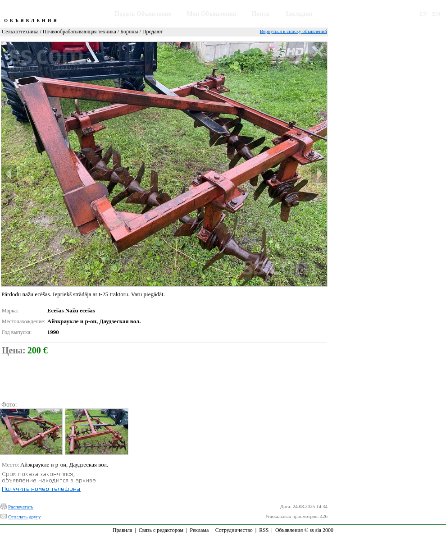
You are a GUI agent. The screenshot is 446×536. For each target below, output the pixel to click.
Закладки (299, 13)
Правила (122, 530)
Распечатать (20, 506)
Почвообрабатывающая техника (79, 31)
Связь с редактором (161, 530)
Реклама (199, 530)
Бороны (129, 31)
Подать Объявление (142, 13)
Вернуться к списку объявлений (293, 31)
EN (436, 13)
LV (424, 13)
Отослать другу (24, 516)
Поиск (261, 13)
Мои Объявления (211, 13)
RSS (264, 530)
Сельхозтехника (20, 31)
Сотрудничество (234, 530)
